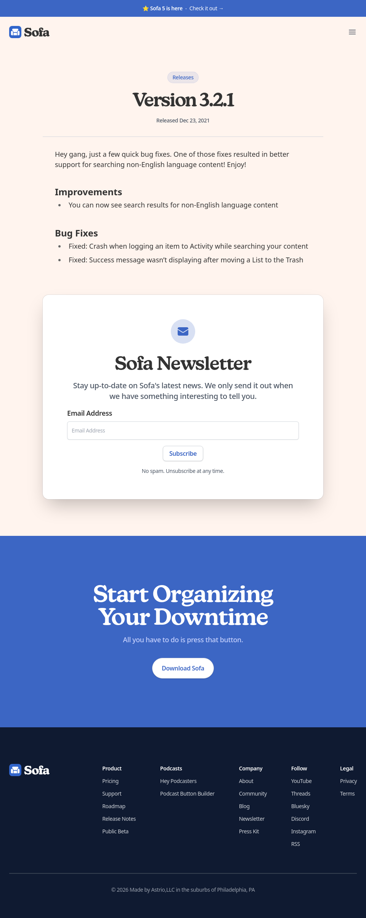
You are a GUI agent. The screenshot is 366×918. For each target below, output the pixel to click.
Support (111, 793)
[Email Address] (183, 430)
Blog (244, 806)
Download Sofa (183, 668)
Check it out (182, 8)
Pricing (110, 781)
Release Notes (119, 818)
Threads (300, 793)
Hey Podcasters (178, 781)
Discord (300, 818)
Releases (182, 77)
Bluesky (300, 806)
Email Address (89, 413)
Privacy (348, 781)
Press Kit (249, 831)
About (246, 781)
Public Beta (115, 831)
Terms (347, 793)
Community (253, 793)
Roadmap (113, 806)
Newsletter (252, 818)
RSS (295, 843)
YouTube (301, 781)
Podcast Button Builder (187, 793)
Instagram (303, 831)
